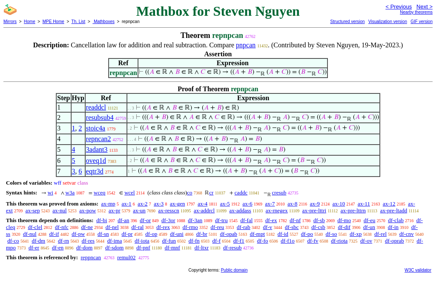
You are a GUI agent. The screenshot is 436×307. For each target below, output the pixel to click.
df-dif (344, 227)
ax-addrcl (204, 210)
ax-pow (87, 210)
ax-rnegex (277, 210)
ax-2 (142, 203)
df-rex (163, 227)
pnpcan (245, 45)
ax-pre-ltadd (393, 210)
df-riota (339, 240)
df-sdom (114, 247)
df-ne (87, 227)
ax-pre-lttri (314, 210)
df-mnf (172, 247)
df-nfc (62, 227)
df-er (34, 247)
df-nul (30, 234)
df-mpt (257, 234)
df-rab (243, 227)
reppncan (90, 257)
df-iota (142, 240)
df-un (369, 227)
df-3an (195, 220)
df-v (267, 227)
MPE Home (53, 21)
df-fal (246, 220)
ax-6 (247, 203)
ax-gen (177, 203)
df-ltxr (202, 247)
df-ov (366, 240)
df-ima (114, 240)
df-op (151, 234)
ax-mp (108, 203)
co (189, 192)
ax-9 (315, 203)
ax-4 (202, 203)
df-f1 (238, 240)
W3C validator (417, 270)
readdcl (96, 107)
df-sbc (292, 227)
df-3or (168, 220)
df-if (54, 234)
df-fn (194, 240)
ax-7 (270, 203)
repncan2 (98, 138)
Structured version (347, 21)
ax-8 (292, 203)
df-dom (84, 247)
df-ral (138, 227)
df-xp (355, 234)
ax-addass (240, 210)
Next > (424, 6)
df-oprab (394, 240)
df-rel (380, 234)
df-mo (344, 220)
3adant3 (97, 149)
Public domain (234, 270)
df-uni (177, 234)
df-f (216, 240)
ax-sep (33, 210)
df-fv (312, 240)
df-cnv (406, 234)
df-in (393, 227)
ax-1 (127, 203)
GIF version (421, 21)
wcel (129, 192)
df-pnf (143, 247)
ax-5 (225, 203)
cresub (279, 192)
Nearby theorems (416, 12)
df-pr (127, 234)
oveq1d (96, 160)
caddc (241, 192)
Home (29, 21)
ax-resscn (168, 210)
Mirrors (10, 21)
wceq (99, 192)
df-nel (112, 227)
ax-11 (364, 203)
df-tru (221, 220)
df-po (307, 234)
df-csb (318, 227)
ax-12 (389, 203)
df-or (145, 220)
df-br (201, 234)
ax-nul (59, 210)
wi (50, 192)
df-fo (262, 240)
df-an (123, 220)
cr (211, 192)
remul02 (126, 257)
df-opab (228, 234)
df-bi (101, 220)
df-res (88, 240)
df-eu (369, 220)
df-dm (38, 240)
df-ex (271, 220)
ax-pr (114, 210)
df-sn (103, 234)
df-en (57, 247)
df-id (283, 234)
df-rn (63, 240)
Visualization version (387, 21)
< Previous (398, 6)
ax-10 (339, 203)
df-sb (319, 220)
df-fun (169, 240)
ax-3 (159, 203)
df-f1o (288, 240)
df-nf (295, 220)
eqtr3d (94, 171)
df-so (331, 234)
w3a (70, 192)
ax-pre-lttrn (353, 210)
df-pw (78, 234)
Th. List (79, 21)
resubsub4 (100, 117)
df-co (13, 240)
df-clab (396, 220)
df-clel (35, 227)
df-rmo (190, 227)
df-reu (217, 227)
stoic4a (95, 128)
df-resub (232, 247)
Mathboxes (103, 21)
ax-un (139, 210)
